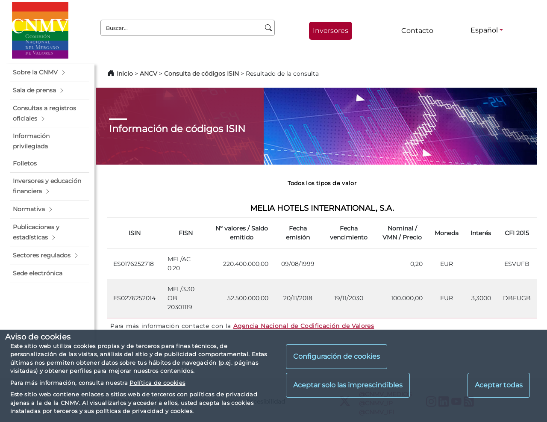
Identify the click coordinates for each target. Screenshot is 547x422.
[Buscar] (268, 28)
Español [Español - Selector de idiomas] (484, 30)
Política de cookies (157, 382)
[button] (49, 72)
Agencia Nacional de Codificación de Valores (303, 325)
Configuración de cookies (336, 356)
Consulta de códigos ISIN (201, 73)
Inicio (125, 73)
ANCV (148, 73)
